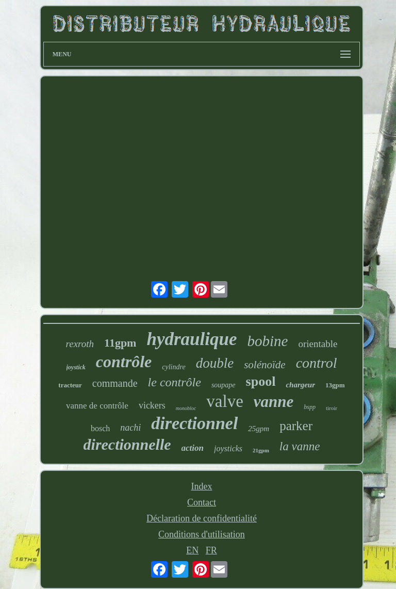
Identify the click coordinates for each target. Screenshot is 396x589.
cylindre (173, 367)
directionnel (194, 423)
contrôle (124, 361)
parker (295, 426)
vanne (274, 401)
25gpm (258, 428)
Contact (201, 502)
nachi (130, 427)
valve (224, 401)
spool (261, 381)
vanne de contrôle (97, 406)
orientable (317, 343)
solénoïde (264, 364)
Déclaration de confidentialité (201, 518)
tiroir (331, 408)
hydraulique (191, 339)
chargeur (300, 385)
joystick (76, 367)
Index (201, 486)
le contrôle (174, 382)
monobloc (186, 408)
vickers (152, 405)
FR (211, 550)
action (193, 448)
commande (115, 383)
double (215, 363)
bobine (268, 341)
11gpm (120, 342)
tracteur (69, 385)
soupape (223, 385)
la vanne (299, 446)
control (316, 363)
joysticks (228, 448)
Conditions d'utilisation (201, 534)
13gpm (335, 385)
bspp (310, 407)
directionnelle (127, 444)
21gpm (261, 450)
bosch (100, 428)
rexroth (80, 343)
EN (192, 550)
